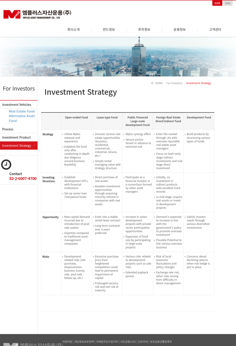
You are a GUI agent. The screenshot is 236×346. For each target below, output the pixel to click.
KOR (217, 3)
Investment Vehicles (16, 102)
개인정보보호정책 (84, 339)
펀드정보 (109, 29)
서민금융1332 (128, 339)
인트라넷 (143, 339)
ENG (227, 3)
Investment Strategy (16, 143)
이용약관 (67, 339)
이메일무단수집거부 (107, 339)
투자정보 (144, 29)
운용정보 (180, 29)
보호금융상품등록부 (161, 339)
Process (7, 126)
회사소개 (73, 29)
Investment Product (16, 135)
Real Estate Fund (22, 108)
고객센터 (215, 29)
